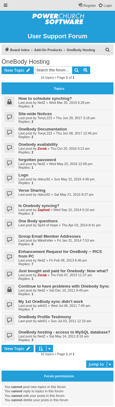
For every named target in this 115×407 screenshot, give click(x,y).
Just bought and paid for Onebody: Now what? (63, 271)
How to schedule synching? (45, 98)
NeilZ (41, 102)
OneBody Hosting (26, 61)
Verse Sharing (31, 190)
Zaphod (43, 210)
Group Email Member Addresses (49, 236)
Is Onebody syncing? (38, 205)
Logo (23, 175)
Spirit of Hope (47, 225)
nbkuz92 (43, 179)
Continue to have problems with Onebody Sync (63, 286)
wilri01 (42, 305)
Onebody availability (38, 144)
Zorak (42, 148)
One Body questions (38, 221)
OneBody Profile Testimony (44, 317)
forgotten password (37, 159)
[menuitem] (105, 5)
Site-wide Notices (35, 113)
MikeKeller (45, 240)
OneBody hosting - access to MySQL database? (64, 332)
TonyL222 (44, 118)
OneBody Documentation (42, 129)
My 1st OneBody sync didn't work (50, 301)
